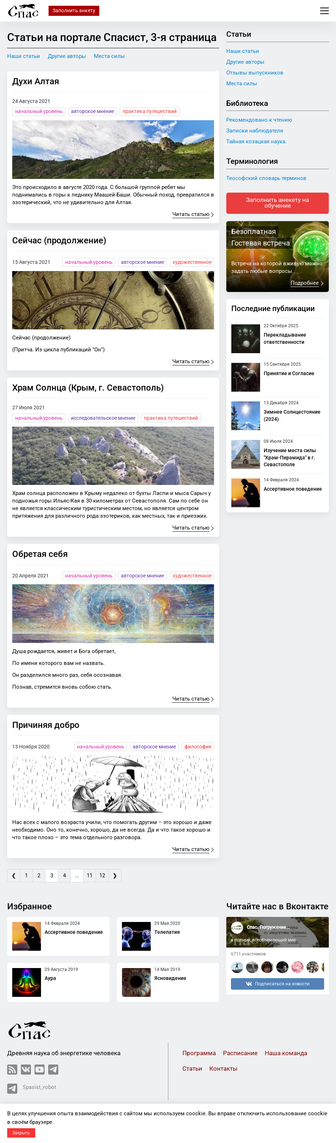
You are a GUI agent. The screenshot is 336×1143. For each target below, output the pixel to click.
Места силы (109, 56)
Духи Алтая (35, 81)
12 (105, 875)
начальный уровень (39, 111)
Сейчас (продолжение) (59, 240)
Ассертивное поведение (293, 489)
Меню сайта (324, 10)
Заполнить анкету (74, 10)
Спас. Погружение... (268, 927)
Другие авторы (67, 56)
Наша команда (286, 1053)
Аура (50, 978)
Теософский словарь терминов (266, 178)
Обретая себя (40, 554)
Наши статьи (23, 56)
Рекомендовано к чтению (259, 120)
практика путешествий (150, 111)
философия (198, 747)
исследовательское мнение (103, 418)
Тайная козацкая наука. (256, 141)
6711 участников (248, 954)
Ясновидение (170, 978)
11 (92, 875)
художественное (192, 262)
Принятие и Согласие (289, 374)
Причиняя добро (46, 725)
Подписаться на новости (278, 984)
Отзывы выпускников (254, 72)
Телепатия (167, 932)
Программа (199, 1053)
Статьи (192, 1069)
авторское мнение (92, 111)
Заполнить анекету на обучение (277, 203)
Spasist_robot (31, 1089)
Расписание (240, 1053)
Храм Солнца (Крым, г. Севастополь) (88, 388)
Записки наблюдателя (254, 130)
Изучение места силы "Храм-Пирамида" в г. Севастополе (290, 458)
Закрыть (21, 1132)
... (79, 875)
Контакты (223, 1069)
